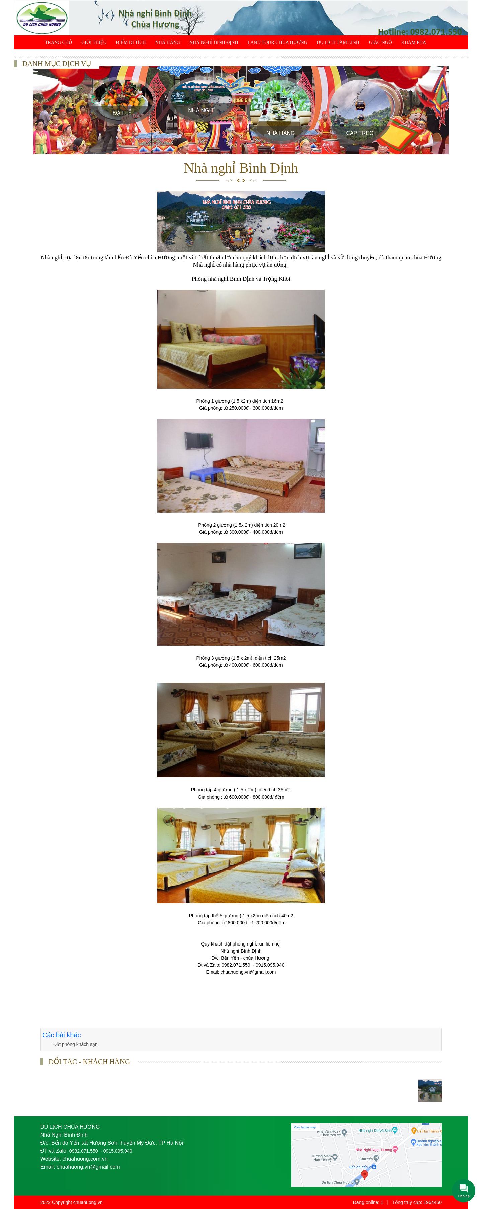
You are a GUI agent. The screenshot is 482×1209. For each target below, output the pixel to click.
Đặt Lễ (122, 113)
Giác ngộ (380, 42)
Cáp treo (359, 133)
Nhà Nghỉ (201, 111)
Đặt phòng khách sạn (75, 1044)
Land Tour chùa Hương (277, 42)
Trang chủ (58, 42)
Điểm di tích (131, 42)
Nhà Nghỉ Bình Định (213, 42)
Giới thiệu (93, 42)
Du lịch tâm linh (338, 42)
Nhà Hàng (167, 42)
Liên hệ (54, 56)
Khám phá (413, 42)
